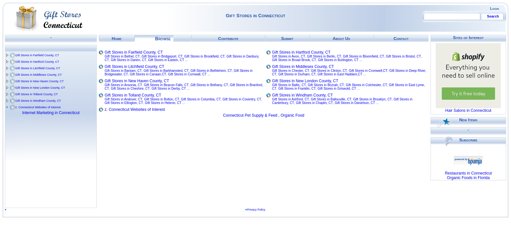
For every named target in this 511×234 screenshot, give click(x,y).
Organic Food (292, 115)
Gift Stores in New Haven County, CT (39, 81)
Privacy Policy (256, 209)
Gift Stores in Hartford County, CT (37, 61)
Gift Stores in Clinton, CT (329, 70)
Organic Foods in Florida (468, 178)
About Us (341, 38)
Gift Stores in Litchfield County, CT (37, 68)
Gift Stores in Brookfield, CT (204, 56)
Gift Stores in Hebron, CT (163, 103)
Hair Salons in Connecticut (468, 110)
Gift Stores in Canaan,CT (148, 74)
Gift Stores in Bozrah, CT (326, 85)
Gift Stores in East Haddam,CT (339, 74)
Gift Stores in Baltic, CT (289, 85)
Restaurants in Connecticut (468, 173)
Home (117, 38)
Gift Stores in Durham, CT (297, 74)
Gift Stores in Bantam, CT (123, 70)
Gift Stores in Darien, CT (128, 60)
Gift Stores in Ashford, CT (290, 99)
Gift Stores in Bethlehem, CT (211, 70)
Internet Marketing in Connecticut (51, 112)
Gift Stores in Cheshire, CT (130, 88)
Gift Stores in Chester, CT (290, 70)
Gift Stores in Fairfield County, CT (37, 55)
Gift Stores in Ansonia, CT (123, 85)
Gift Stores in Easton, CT (166, 60)
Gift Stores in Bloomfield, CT (363, 56)
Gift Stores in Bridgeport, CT (161, 56)
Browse (163, 38)
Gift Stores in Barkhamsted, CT (166, 70)
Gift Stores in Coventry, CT (242, 99)
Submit (287, 38)
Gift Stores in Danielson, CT (355, 103)
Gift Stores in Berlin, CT (324, 56)
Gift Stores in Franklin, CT (297, 88)
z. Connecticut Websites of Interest (38, 107)
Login (494, 8)
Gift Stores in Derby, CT (169, 88)
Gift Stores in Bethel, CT (122, 56)
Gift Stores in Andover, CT (123, 99)
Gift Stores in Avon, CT (288, 56)
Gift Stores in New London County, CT (40, 87)
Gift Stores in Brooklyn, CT (372, 99)
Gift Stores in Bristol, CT (403, 56)
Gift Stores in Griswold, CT (336, 88)
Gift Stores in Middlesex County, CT (38, 74)
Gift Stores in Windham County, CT (38, 100)
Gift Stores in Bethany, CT (209, 85)
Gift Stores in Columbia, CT (201, 99)
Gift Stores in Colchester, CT (366, 85)
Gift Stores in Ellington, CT (124, 103)
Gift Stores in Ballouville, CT (331, 99)
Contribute (228, 38)
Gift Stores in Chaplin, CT (314, 103)
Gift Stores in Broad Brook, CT (294, 60)
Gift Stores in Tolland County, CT (36, 94)
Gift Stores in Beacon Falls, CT (166, 85)
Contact (400, 38)
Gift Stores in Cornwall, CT (187, 74)
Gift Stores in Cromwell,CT (368, 70)
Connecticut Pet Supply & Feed (250, 115)
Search (493, 16)
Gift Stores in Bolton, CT (161, 99)
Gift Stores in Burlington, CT (338, 60)
